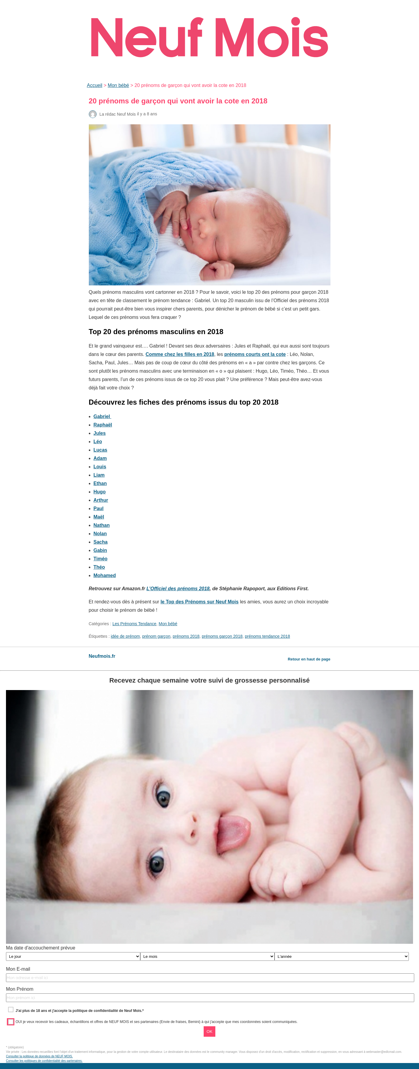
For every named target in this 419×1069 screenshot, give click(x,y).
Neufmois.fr (102, 656)
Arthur (101, 500)
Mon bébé (118, 85)
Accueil (95, 85)
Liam (99, 475)
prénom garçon (156, 636)
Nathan (102, 525)
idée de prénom (125, 636)
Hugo (100, 491)
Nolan (100, 533)
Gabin (100, 550)
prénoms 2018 (186, 636)
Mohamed (105, 575)
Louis (100, 466)
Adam (100, 458)
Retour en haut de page (309, 659)
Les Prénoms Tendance (134, 623)
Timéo (101, 558)
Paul (99, 508)
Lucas (100, 449)
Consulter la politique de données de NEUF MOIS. (39, 1056)
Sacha (101, 542)
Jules (100, 433)
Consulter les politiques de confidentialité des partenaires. (44, 1060)
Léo (98, 441)
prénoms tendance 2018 (267, 636)
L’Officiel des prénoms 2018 (178, 588)
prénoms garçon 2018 (222, 636)
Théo (99, 567)
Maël (99, 516)
